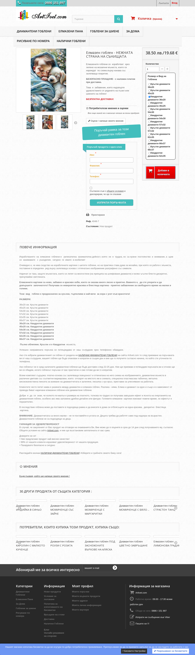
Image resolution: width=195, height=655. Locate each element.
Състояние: (92, 226)
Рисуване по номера (33, 41)
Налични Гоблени (71, 41)
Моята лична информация (86, 605)
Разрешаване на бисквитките (170, 651)
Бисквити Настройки (134, 650)
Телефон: (95, 176)
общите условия (115, 191)
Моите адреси (80, 600)
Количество (152, 64)
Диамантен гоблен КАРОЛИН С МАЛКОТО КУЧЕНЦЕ (30, 545)
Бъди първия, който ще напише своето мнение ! (44, 476)
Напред (75, 122)
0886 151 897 (55, 3)
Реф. (89, 221)
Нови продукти (52, 591)
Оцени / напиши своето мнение (106, 121)
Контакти (163, 3)
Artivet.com (53, 430)
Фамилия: (96, 165)
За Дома (132, 31)
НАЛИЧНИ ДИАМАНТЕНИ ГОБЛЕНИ (97, 355)
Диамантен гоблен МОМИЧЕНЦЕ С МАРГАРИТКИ (96, 509)
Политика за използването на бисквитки (53, 607)
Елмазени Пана (71, 31)
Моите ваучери (80, 609)
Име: (93, 154)
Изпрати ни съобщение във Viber (152, 617)
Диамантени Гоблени (34, 31)
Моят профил (82, 586)
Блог (46, 629)
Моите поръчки (80, 591)
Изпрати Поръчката (111, 202)
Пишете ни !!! (142, 623)
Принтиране (98, 215)
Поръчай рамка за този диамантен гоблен (111, 131)
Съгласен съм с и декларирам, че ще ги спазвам (108, 190)
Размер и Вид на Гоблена (157, 78)
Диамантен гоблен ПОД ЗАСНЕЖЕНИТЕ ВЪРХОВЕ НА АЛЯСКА (100, 545)
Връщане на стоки (54, 614)
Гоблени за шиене (104, 31)
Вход (174, 3)
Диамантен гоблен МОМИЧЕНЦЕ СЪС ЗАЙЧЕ (62, 509)
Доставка (49, 619)
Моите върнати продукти (86, 596)
